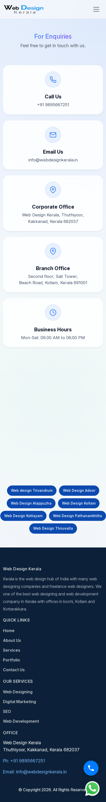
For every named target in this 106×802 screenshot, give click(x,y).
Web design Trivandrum (31, 490)
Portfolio (11, 659)
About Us (12, 640)
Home (8, 630)
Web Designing (17, 691)
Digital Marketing (19, 701)
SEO (7, 711)
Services (11, 650)
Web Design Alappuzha (31, 503)
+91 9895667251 (53, 104)
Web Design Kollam (79, 503)
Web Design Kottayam (23, 516)
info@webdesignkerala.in (53, 159)
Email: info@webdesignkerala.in (35, 771)
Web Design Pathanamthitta (77, 516)
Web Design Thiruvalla (53, 528)
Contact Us (14, 669)
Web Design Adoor (79, 490)
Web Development (21, 721)
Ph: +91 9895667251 (24, 760)
